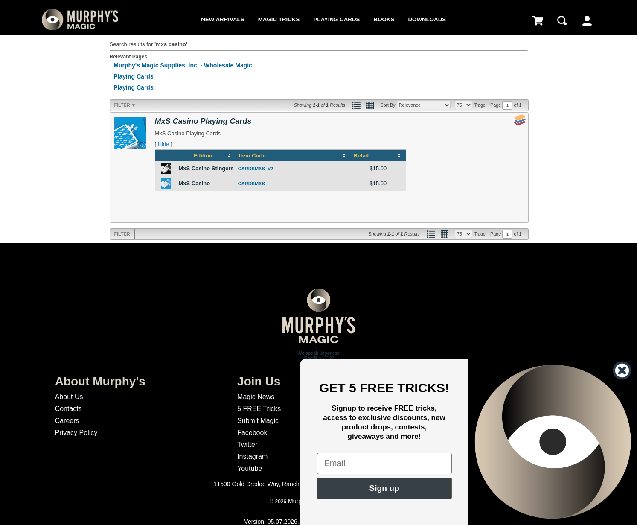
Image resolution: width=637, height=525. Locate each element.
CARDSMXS (251, 183)
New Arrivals (222, 19)
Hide (163, 144)
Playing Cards (336, 19)
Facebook (252, 432)
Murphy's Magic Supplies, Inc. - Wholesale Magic (182, 65)
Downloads (427, 19)
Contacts (68, 408)
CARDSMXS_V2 (255, 168)
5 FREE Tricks (259, 408)
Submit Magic (258, 420)
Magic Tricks (279, 19)
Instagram (252, 456)
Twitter (247, 444)
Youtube (249, 468)
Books (384, 19)
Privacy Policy (76, 432)
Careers (67, 420)
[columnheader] (206, 155)
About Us (69, 396)
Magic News (255, 396)
